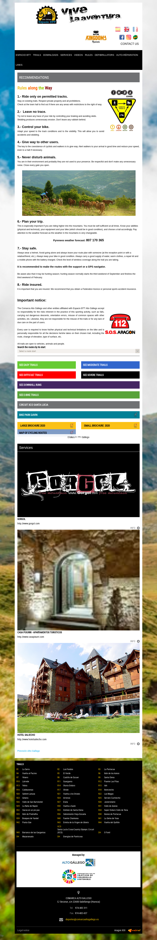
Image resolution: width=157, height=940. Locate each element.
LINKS (19, 65)
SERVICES (66, 55)
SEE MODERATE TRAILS (95, 365)
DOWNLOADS (50, 55)
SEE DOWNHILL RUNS (30, 385)
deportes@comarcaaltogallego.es (82, 919)
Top (2, 935)
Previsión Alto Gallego (28, 751)
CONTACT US (129, 43)
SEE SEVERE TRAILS (93, 375)
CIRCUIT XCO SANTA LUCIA (33, 404)
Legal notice (23, 930)
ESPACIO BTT (23, 55)
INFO (135, 527)
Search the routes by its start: (31, 347)
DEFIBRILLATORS (104, 55)
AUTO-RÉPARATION (127, 55)
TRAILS (37, 55)
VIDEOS (78, 55)
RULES (88, 55)
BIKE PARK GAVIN (78, 414)
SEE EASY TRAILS (28, 365)
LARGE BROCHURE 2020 (46, 425)
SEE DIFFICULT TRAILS (31, 375)
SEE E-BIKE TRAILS (29, 395)
